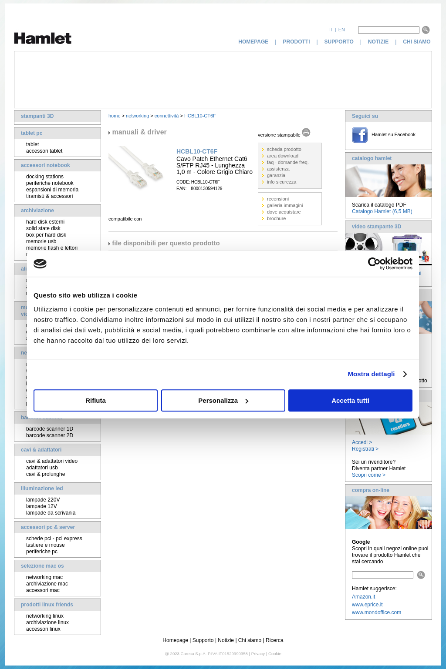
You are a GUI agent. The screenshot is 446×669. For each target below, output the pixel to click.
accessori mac (43, 590)
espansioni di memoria (52, 190)
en (341, 29)
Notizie (226, 640)
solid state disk (43, 228)
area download (282, 155)
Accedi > (362, 442)
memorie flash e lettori (52, 248)
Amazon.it (363, 597)
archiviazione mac (47, 584)
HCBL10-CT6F (200, 115)
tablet (32, 144)
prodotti (296, 42)
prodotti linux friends (47, 605)
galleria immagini (285, 205)
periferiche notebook (50, 183)
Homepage (175, 640)
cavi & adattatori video (52, 461)
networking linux (45, 616)
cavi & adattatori (41, 450)
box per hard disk (46, 235)
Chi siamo (249, 640)
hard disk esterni (45, 222)
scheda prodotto (284, 149)
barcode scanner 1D (49, 429)
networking (137, 115)
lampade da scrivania (50, 513)
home (114, 115)
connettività (167, 115)
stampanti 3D (37, 116)
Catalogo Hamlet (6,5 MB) (382, 211)
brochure (276, 218)
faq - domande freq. (288, 162)
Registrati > (365, 449)
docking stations (45, 177)
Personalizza (223, 400)
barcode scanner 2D (49, 435)
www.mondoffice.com (376, 612)
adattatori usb (42, 468)
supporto (339, 42)
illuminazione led (42, 488)
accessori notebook (45, 165)
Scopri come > (368, 475)
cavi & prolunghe (45, 474)
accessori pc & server (48, 527)
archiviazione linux (47, 622)
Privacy (258, 653)
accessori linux (43, 629)
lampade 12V (41, 506)
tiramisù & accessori (49, 196)
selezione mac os (42, 566)
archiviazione (37, 210)
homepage (253, 42)
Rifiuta (95, 400)
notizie (378, 42)
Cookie (274, 653)
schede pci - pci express (54, 538)
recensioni (278, 198)
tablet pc (31, 133)
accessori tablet (44, 151)
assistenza (278, 168)
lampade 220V (43, 500)
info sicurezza (281, 181)
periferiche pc (41, 552)
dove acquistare (284, 211)
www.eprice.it (367, 605)
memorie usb (41, 241)
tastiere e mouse (45, 545)
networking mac (44, 577)
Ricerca (275, 640)
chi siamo (417, 42)
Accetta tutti (350, 400)
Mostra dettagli (371, 374)
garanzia (276, 175)
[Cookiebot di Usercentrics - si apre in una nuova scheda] (374, 263)
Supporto (203, 640)
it (330, 29)
